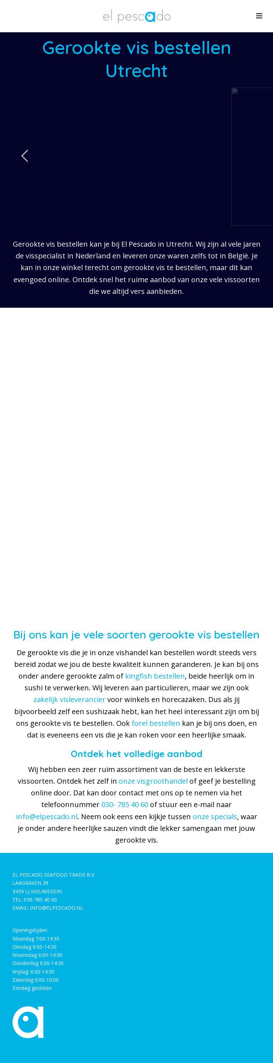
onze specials (215, 816)
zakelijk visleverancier (69, 699)
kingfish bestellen (155, 676)
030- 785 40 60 (124, 804)
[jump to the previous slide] (25, 157)
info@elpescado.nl (46, 816)
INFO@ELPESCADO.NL (56, 907)
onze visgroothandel (153, 781)
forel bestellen (156, 723)
